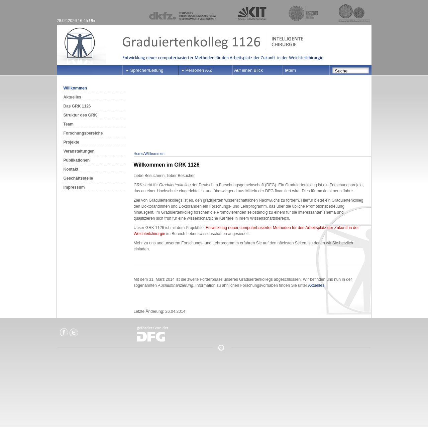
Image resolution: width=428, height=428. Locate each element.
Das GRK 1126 (77, 106)
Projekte (71, 142)
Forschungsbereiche (83, 133)
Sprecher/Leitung (147, 70)
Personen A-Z (199, 70)
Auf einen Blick (248, 70)
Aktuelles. (316, 285)
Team (69, 124)
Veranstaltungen (79, 151)
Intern (290, 70)
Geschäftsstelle (78, 178)
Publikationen (77, 160)
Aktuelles (72, 97)
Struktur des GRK (80, 115)
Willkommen (75, 88)
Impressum (74, 187)
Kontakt (71, 169)
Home (138, 154)
